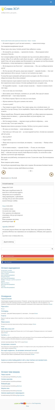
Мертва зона (5, 388)
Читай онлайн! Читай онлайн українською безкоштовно (14, 40)
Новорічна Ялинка (5, 276)
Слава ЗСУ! (10, 8)
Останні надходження (10, 268)
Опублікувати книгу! (7, 256)
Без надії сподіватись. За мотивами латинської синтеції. (19, 350)
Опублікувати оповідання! (9, 259)
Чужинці (3, 286)
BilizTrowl (19, 386)
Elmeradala (19, 390)
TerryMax (19, 376)
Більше (50, 304)
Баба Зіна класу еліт (7, 329)
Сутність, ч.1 (5, 335)
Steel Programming (36, 403)
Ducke (3, 281)
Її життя (3, 316)
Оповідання (6, 296)
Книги (29, 40)
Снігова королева (6, 379)
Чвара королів (5, 374)
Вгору (27, 406)
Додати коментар (9, 242)
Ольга (4, 206)
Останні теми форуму (10, 372)
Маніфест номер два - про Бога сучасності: (11, 279)
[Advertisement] (27, 28)
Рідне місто (4, 306)
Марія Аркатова (20, 395)
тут (10, 178)
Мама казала (5, 322)
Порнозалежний (6, 299)
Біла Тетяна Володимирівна (8, 272)
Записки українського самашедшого (12, 393)
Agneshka (5, 226)
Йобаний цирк (5, 383)
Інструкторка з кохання (6, 270)
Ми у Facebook (6, 262)
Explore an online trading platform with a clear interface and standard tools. (24, 360)
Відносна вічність (5, 282)
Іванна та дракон (5, 273)
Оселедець (4, 311)
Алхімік (34, 40)
